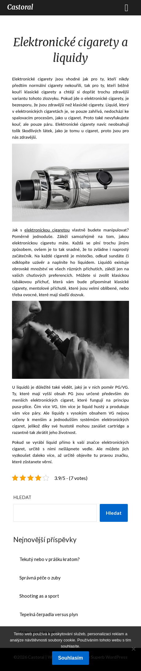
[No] (133, 649)
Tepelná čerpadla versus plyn (48, 614)
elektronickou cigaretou (47, 230)
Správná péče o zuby (40, 577)
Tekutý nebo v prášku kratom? (49, 559)
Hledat (22, 497)
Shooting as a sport (39, 596)
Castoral (20, 7)
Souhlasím (70, 658)
